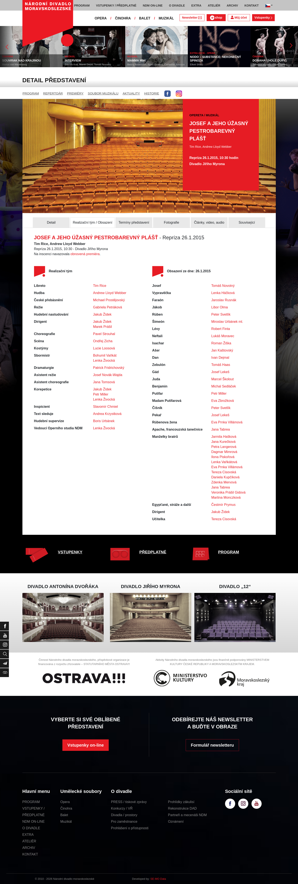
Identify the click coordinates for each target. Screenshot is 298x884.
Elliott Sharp (196, 64)
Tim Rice (99, 285)
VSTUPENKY (70, 552)
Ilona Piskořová (222, 457)
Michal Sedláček (223, 386)
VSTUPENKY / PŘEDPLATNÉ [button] (116, 5)
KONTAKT (30, 854)
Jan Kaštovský (222, 350)
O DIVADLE (31, 828)
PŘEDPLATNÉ (152, 552)
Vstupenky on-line (85, 745)
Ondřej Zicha (103, 341)
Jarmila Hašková (223, 436)
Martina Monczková (226, 497)
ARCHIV (28, 848)
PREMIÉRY (75, 93)
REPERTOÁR (53, 93)
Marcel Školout (222, 379)
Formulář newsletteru (212, 745)
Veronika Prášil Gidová (228, 492)
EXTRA (28, 834)
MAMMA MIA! (136, 60)
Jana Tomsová (104, 382)
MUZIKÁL (166, 18)
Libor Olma (219, 307)
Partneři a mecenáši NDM (187, 815)
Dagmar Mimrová (224, 452)
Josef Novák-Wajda (107, 375)
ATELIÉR (29, 841)
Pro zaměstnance (124, 821)
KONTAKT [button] (251, 5)
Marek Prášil (102, 326)
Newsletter (192, 17)
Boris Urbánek (103, 421)
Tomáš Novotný (223, 285)
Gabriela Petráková (107, 307)
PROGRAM (31, 93)
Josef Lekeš (220, 372)
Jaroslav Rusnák (223, 300)
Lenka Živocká (104, 360)
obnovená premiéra (85, 254)
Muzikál (66, 821)
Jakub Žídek (102, 314)
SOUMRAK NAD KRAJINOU (21, 60)
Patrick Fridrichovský (108, 367)
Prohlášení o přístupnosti (129, 828)
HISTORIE (151, 93)
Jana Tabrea (220, 429)
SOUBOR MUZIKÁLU (103, 93)
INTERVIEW (73, 60)
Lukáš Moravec (222, 336)
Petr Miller (100, 394)
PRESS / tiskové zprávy (129, 802)
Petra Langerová (223, 447)
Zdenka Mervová (223, 482)
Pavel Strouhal (104, 334)
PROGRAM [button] (82, 5)
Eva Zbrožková (222, 400)
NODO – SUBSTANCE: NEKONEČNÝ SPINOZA (215, 58)
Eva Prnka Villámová (226, 422)
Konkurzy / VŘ (122, 808)
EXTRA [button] (196, 5)
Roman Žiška (221, 343)
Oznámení (176, 821)
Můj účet (239, 17)
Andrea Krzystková (107, 414)
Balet (64, 815)
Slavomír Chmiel (105, 406)
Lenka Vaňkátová (224, 462)
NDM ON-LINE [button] (152, 5)
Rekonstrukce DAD (182, 808)
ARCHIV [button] (232, 5)
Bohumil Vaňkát (105, 355)
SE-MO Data (158, 878)
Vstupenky (263, 17)
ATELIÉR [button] (214, 5)
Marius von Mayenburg (14, 64)
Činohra (66, 808)
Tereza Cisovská (223, 472)
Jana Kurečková (223, 441)
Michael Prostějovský (109, 300)
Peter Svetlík (221, 314)
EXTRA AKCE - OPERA (202, 53)
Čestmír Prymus (223, 504)
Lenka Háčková (223, 293)
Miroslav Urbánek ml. (227, 321)
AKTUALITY (131, 93)
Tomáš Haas (220, 365)
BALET (144, 18)
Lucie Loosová (104, 348)
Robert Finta (220, 329)
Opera (65, 802)
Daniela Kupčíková (225, 477)
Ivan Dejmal (220, 357)
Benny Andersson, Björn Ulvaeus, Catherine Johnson (156, 64)
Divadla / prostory (124, 815)
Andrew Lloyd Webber (109, 293)
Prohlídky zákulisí (181, 802)
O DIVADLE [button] (177, 5)
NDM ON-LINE (33, 821)
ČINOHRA (123, 18)
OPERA (101, 18)
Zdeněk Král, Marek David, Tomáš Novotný (88, 64)
